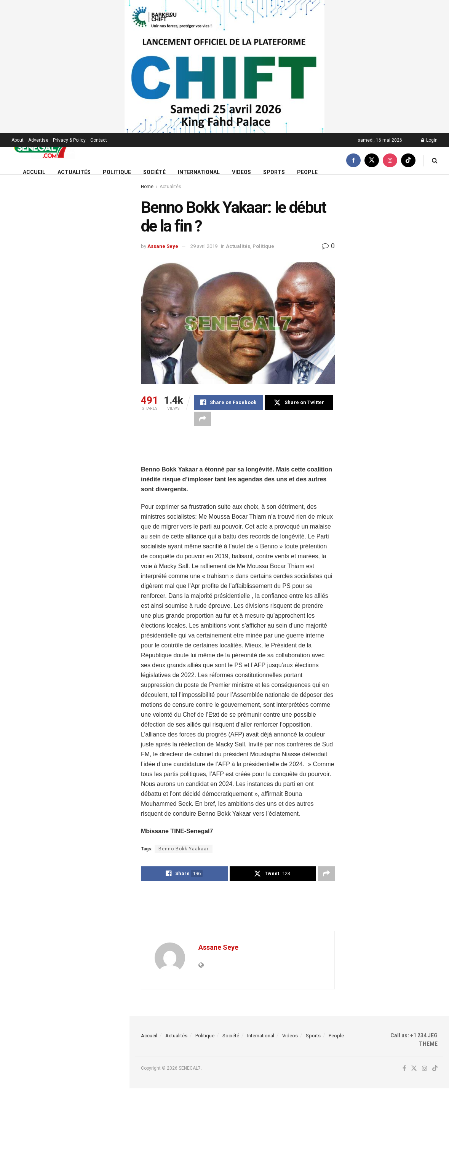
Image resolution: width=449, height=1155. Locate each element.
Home (147, 186)
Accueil (34, 172)
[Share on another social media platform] (202, 419)
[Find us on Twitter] (371, 160)
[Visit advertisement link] (224, 66)
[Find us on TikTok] (408, 160)
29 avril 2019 (203, 246)
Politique (117, 172)
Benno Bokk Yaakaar (183, 848)
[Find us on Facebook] (353, 160)
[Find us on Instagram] (390, 160)
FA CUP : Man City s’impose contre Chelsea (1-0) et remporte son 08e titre (81, 258)
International (199, 172)
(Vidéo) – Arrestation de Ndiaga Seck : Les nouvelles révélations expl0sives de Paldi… (78, 675)
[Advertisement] (238, 450)
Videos (241, 172)
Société (154, 172)
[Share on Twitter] (299, 402)
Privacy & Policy (69, 140)
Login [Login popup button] (429, 140)
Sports (274, 172)
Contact (98, 140)
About (17, 140)
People (307, 172)
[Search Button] (435, 160)
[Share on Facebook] (228, 402)
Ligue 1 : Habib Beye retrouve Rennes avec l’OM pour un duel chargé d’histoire (76, 492)
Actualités (74, 172)
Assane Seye (162, 246)
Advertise (38, 140)
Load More (64, 714)
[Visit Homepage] (43, 147)
